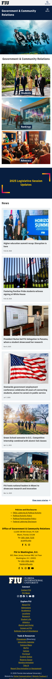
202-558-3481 (27, 561)
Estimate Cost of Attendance (26, 631)
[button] (47, 2)
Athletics (26, 622)
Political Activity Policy (22, 515)
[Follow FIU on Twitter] (27, 596)
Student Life (26, 619)
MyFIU (26, 648)
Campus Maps (26, 645)
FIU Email (26, 654)
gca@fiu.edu (26, 540)
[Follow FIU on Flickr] (33, 596)
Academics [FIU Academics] (26, 610)
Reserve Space (26, 660)
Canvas (26, 651)
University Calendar (26, 642)
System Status (26, 657)
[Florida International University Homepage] (14, 2)
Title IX (26, 665)
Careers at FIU (26, 628)
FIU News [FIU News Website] (26, 593)
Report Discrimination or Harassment (26, 668)
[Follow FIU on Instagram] (18, 596)
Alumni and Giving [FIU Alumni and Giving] (26, 625)
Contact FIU (26, 590)
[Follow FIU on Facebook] (24, 596)
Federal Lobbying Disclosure (25, 521)
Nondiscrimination (26, 662)
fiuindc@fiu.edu (26, 564)
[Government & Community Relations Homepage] (23, 13)
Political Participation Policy (24, 518)
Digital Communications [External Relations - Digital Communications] (22, 676)
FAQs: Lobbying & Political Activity (27, 513)
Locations (26, 613)
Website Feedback (40, 676)
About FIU (26, 605)
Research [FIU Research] (26, 616)
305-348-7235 (27, 538)
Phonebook (21, 639)
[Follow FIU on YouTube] (30, 596)
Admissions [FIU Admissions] (26, 608)
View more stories (40, 500)
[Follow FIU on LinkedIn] (21, 596)
